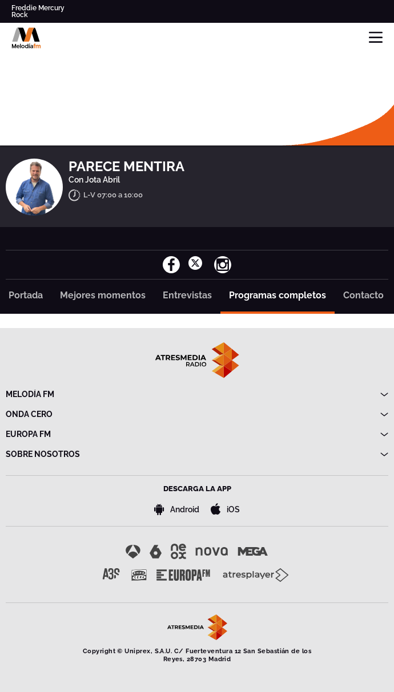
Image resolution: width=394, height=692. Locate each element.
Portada (26, 295)
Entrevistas (187, 295)
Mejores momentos (103, 295)
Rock (19, 15)
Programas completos (277, 295)
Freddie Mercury (38, 8)
